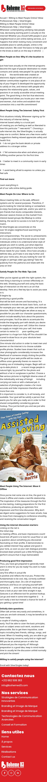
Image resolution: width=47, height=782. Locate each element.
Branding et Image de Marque (19, 706)
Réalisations (9, 752)
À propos (7, 741)
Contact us (8, 756)
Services (6, 746)
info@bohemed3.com (15, 685)
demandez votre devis (35, 8)
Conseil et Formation (14, 724)
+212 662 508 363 (12, 680)
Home (5, 736)
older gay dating (25, 259)
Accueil (3, 18)
